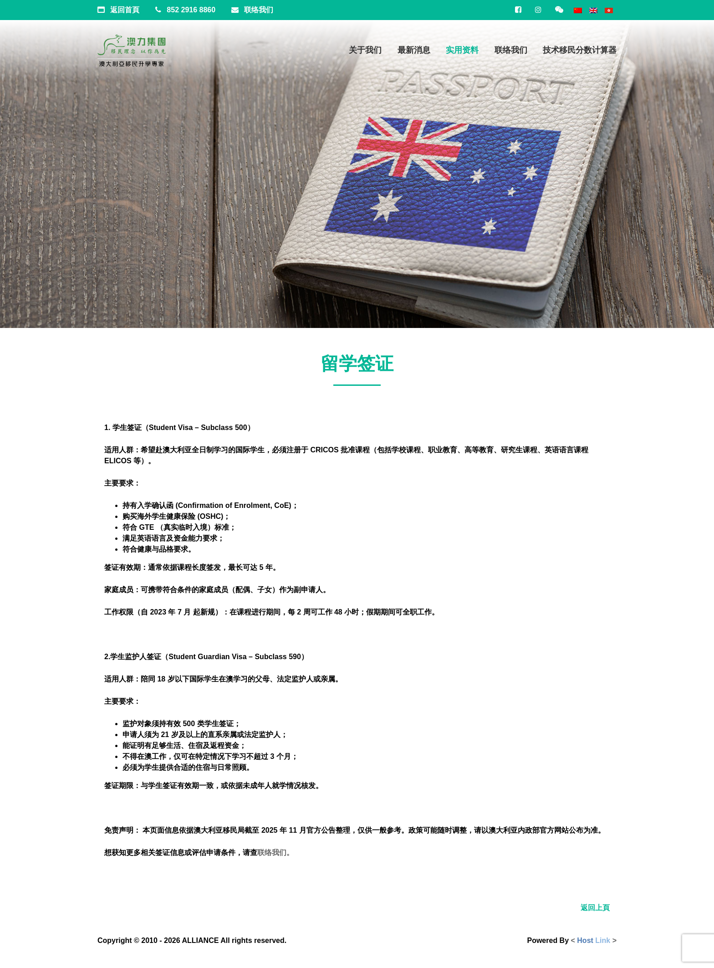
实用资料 (462, 50)
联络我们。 (275, 852)
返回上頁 (595, 908)
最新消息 (414, 50)
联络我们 (511, 50)
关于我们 (365, 50)
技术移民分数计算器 (580, 50)
